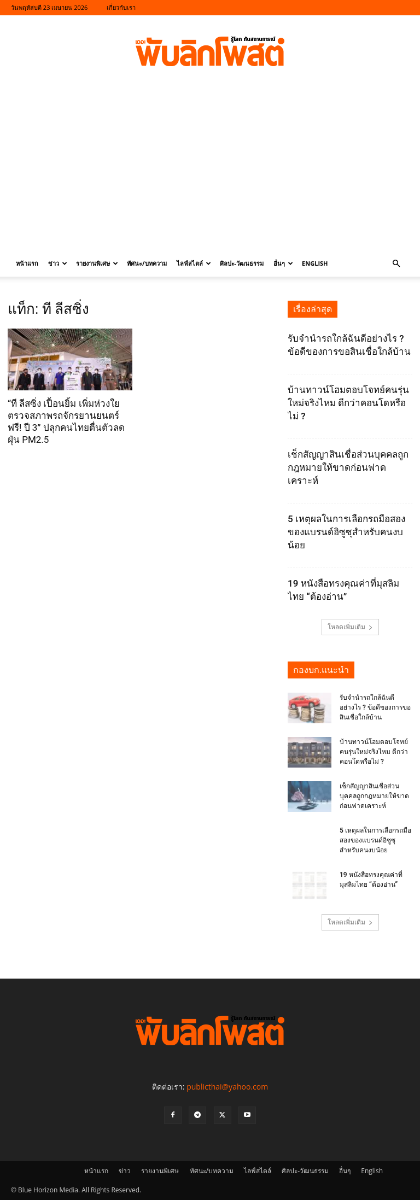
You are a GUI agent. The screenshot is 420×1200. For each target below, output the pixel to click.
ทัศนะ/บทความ (147, 263)
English (315, 263)
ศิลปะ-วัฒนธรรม (242, 263)
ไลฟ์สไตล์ (194, 263)
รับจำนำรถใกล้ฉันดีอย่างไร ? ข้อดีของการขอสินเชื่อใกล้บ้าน (375, 707)
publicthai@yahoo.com (227, 1086)
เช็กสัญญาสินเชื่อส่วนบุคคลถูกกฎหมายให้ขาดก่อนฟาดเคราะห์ (348, 467)
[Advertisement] (210, 168)
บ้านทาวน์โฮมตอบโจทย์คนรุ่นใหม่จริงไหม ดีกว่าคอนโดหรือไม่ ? (348, 403)
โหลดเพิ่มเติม (350, 626)
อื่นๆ (283, 263)
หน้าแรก (27, 263)
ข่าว (57, 263)
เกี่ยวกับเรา (121, 7)
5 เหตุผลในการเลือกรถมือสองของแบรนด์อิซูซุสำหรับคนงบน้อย (346, 532)
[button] (396, 264)
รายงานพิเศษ (97, 263)
